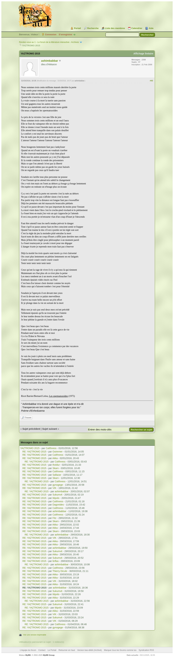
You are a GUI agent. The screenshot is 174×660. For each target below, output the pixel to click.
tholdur (56, 464)
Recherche (93, 28)
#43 (151, 81)
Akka (55, 458)
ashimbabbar (49, 60)
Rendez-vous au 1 (27, 42)
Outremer (58, 451)
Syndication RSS (146, 650)
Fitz (54, 518)
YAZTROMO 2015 (29, 448)
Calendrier (136, 28)
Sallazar (57, 474)
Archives (75, 42)
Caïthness (51, 448)
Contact (41, 650)
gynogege (58, 484)
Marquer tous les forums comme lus (120, 650)
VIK (54, 488)
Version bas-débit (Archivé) (89, 650)
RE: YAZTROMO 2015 (34, 451)
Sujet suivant (49, 429)
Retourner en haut (67, 650)
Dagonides (58, 504)
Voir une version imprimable (34, 635)
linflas (56, 561)
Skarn (56, 468)
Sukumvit (57, 494)
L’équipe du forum (28, 650)
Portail (77, 28)
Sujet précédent (31, 429)
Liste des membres (115, 28)
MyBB (28, 655)
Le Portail (52, 650)
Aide (151, 28)
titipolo (56, 498)
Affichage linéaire (143, 53)
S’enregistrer (65, 34)
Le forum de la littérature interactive (53, 42)
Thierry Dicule (60, 571)
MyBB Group (48, 655)
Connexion (50, 34)
